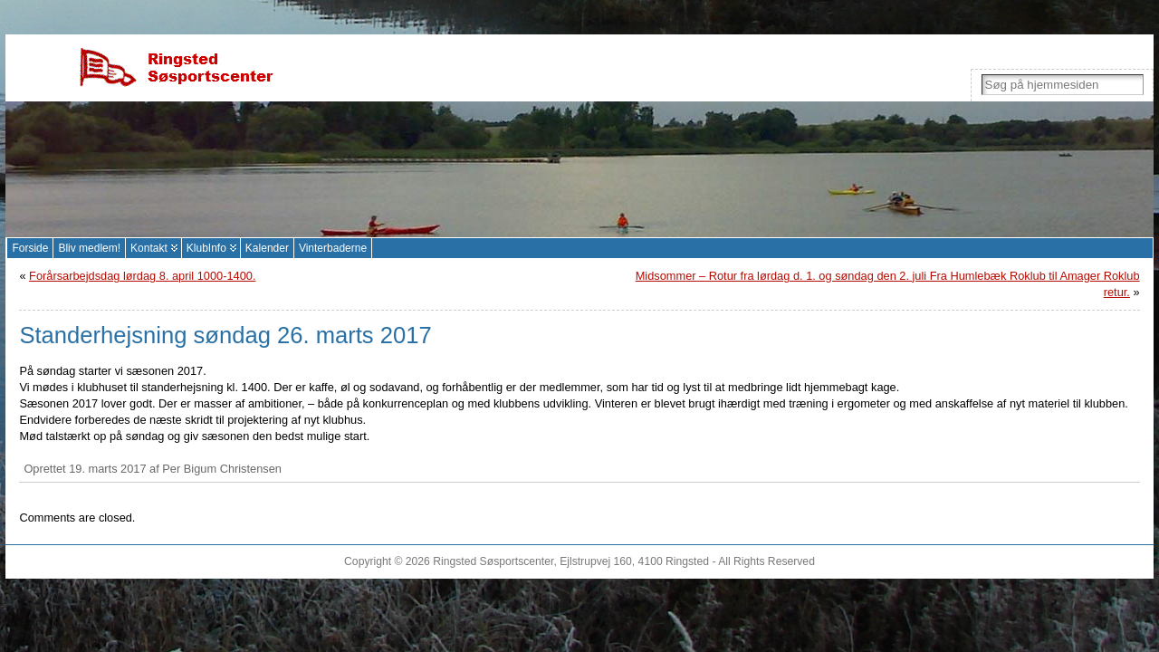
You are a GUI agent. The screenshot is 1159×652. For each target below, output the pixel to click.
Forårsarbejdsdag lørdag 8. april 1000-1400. (142, 276)
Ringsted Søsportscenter (493, 561)
